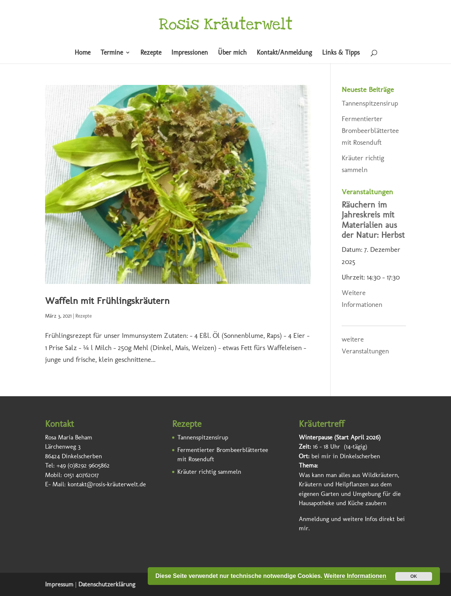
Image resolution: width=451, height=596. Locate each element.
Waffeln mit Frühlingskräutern (107, 300)
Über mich (232, 53)
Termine (111, 53)
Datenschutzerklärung (106, 584)
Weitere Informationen (355, 576)
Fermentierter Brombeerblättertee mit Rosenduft (370, 130)
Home (82, 53)
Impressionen (189, 53)
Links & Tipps (341, 53)
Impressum (59, 584)
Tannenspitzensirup (370, 103)
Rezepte (150, 53)
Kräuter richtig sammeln (209, 471)
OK (413, 576)
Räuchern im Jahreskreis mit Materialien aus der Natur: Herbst (373, 220)
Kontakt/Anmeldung (284, 53)
